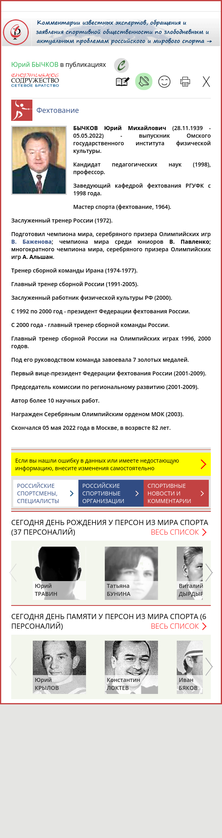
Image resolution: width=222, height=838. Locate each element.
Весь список (175, 536)
